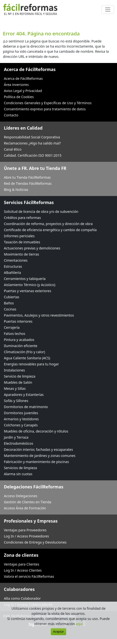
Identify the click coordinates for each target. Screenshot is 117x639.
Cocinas (10, 309)
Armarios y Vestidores (21, 419)
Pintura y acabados (19, 339)
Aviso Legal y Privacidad (23, 90)
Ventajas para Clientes (21, 564)
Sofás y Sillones (16, 400)
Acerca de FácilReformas (23, 78)
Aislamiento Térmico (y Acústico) (29, 284)
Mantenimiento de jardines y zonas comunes (39, 455)
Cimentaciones (15, 260)
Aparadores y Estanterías (24, 394)
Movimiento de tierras (21, 254)
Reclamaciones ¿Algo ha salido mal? (32, 143)
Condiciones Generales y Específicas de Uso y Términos (47, 103)
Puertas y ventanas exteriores (27, 291)
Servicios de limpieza (20, 467)
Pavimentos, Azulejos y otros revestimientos (39, 315)
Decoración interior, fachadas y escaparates (38, 449)
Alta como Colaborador (22, 598)
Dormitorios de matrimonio (26, 406)
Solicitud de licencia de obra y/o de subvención (41, 211)
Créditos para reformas (22, 217)
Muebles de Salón (18, 382)
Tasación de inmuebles (22, 242)
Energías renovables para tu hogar (31, 364)
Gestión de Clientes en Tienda (27, 502)
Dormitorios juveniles (21, 413)
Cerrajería (12, 327)
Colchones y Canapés (21, 425)
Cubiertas (11, 297)
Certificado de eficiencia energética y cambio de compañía (50, 229)
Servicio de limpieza (19, 376)
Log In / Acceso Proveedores (26, 536)
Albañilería (12, 272)
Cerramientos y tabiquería (24, 278)
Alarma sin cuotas (18, 474)
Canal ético (12, 149)
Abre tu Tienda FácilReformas (27, 177)
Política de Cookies (19, 96)
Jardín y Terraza (16, 437)
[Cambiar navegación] (107, 9)
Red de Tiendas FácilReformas (28, 183)
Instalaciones (14, 370)
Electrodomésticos (18, 443)
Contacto (11, 115)
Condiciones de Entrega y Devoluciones (35, 542)
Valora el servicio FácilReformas (29, 576)
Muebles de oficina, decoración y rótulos (36, 431)
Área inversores (16, 84)
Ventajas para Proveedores (25, 530)
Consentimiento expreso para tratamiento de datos (45, 109)
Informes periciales (19, 236)
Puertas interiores (18, 321)
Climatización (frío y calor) (24, 352)
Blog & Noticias (16, 189)
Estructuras (13, 266)
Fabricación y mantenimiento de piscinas (36, 461)
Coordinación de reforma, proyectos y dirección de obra (48, 223)
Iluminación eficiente (20, 345)
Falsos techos (14, 333)
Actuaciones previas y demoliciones (32, 248)
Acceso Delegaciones (20, 496)
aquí (79, 623)
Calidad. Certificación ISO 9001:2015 (33, 155)
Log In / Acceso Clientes (23, 570)
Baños (9, 303)
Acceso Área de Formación (25, 508)
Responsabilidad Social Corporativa (32, 137)
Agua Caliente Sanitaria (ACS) (27, 358)
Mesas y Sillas (15, 388)
